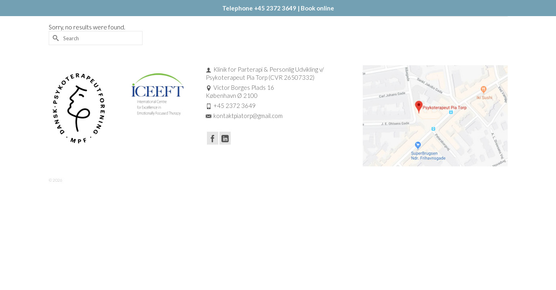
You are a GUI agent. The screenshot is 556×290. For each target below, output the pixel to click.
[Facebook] (212, 162)
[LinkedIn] (225, 162)
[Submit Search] (55, 62)
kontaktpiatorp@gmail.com (244, 139)
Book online (317, 8)
